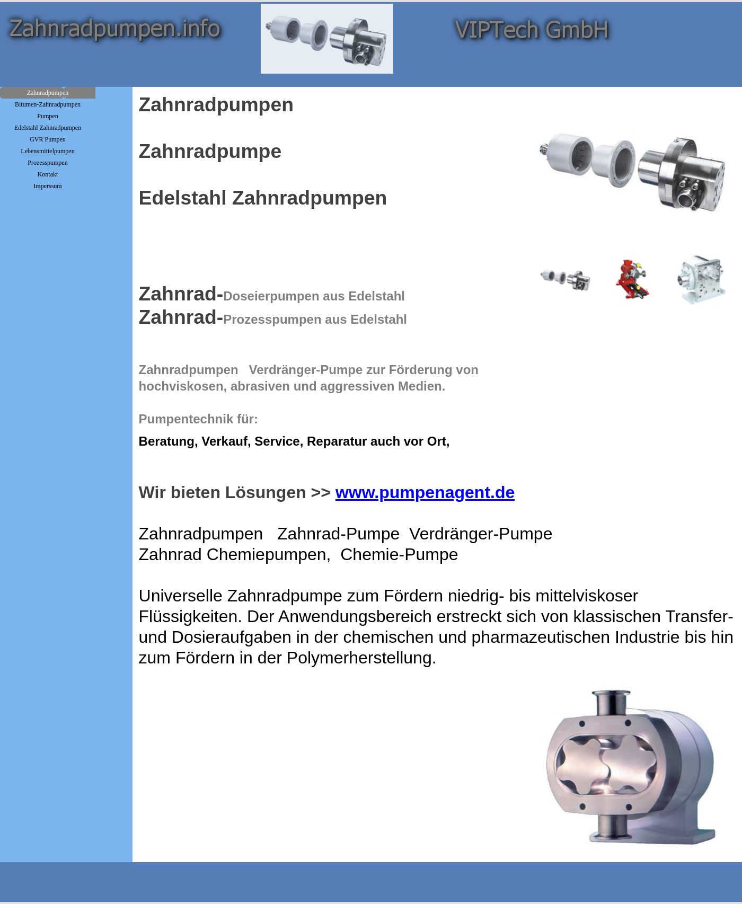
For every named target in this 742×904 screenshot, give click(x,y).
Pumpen (47, 116)
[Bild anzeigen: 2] (634, 280)
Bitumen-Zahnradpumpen (48, 104)
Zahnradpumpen (48, 92)
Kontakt (48, 174)
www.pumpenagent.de (425, 492)
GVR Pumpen (48, 139)
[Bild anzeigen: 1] (566, 280)
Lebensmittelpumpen (47, 151)
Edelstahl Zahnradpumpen (47, 127)
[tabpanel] (332, 284)
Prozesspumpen (47, 162)
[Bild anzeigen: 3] (702, 280)
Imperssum (47, 186)
